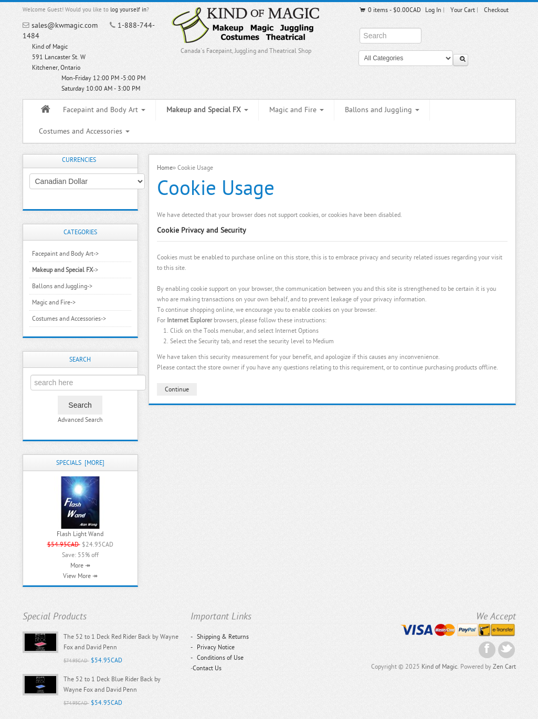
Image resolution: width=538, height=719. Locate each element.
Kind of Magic (439, 666)
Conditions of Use (217, 657)
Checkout (496, 10)
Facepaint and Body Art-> (65, 253)
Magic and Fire (296, 109)
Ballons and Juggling (382, 109)
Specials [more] (80, 462)
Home (165, 167)
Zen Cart (504, 666)
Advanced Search (80, 419)
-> (65, 270)
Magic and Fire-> (54, 302)
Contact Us (207, 668)
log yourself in (128, 9)
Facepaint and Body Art (104, 109)
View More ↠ (80, 576)
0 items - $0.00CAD (389, 10)
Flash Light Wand (80, 534)
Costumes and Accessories (84, 131)
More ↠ (80, 565)
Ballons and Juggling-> (62, 286)
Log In (433, 10)
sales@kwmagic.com (64, 25)
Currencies (79, 160)
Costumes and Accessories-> (69, 318)
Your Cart (462, 10)
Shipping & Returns (220, 636)
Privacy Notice (213, 647)
